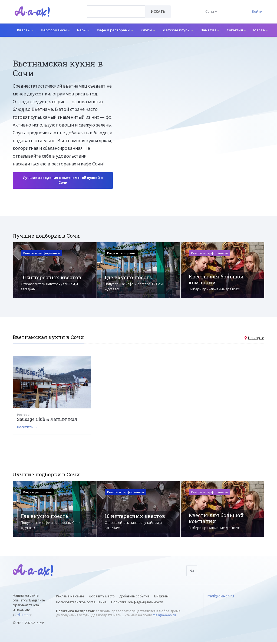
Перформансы (55, 30)
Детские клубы (178, 30)
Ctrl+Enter (22, 615)
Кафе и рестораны (115, 30)
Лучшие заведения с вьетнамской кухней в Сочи (63, 180)
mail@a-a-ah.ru (164, 615)
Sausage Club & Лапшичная (47, 419)
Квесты (25, 30)
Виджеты (161, 596)
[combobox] (116, 11)
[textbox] (116, 7)
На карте (256, 337)
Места (260, 30)
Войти (257, 11)
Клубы (148, 30)
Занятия (210, 30)
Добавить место (102, 596)
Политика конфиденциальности (137, 602)
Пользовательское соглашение (81, 602)
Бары (83, 30)
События (236, 30)
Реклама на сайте (70, 596)
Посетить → (27, 427)
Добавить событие (134, 596)
